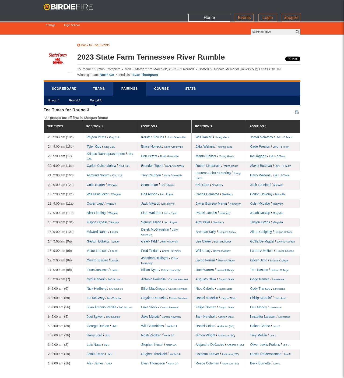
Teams (99, 73)
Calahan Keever (217, 338)
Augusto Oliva (215, 263)
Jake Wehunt (214, 130)
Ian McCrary (104, 282)
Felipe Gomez (215, 291)
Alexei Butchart (270, 150)
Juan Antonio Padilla (110, 291)
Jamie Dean (99, 338)
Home (209, 6)
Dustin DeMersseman (271, 338)
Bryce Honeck (162, 130)
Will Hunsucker (104, 178)
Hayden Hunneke (164, 282)
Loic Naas (98, 329)
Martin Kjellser (215, 140)
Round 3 (95, 86)
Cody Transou (267, 273)
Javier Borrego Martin (218, 187)
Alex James (99, 347)
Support (291, 6)
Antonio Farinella (164, 263)
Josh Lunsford (267, 169)
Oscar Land (101, 187)
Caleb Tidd (159, 225)
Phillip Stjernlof (268, 282)
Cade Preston (269, 130)
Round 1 (54, 86)
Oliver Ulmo (269, 244)
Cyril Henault (104, 263)
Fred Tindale (161, 235)
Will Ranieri (213, 121)
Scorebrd (64, 73)
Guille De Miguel (272, 225)
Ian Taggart (268, 140)
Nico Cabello (214, 273)
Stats (190, 73)
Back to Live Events (93, 29)
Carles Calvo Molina (108, 150)
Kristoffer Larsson (270, 301)
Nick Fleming (102, 197)
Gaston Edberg (103, 225)
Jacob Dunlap (266, 197)
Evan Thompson (145, 59)
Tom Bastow (269, 254)
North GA (107, 59)
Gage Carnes (267, 263)
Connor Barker (103, 244)
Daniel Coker (215, 310)
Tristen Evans (266, 206)
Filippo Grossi (103, 206)
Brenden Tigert (162, 150)
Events (244, 6)
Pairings (129, 73)
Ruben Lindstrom (217, 150)
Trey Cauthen (161, 159)
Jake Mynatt (161, 301)
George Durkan (102, 310)
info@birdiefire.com (283, 371)
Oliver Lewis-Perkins (270, 329)
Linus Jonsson (102, 254)
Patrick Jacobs (213, 197)
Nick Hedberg (105, 273)
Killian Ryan (160, 254)
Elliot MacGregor (164, 273)
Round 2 (74, 86)
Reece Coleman (217, 347)
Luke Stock (160, 291)
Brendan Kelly (216, 216)
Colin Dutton (102, 169)
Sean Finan (157, 169)
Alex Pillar (210, 206)
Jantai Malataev (271, 121)
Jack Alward (158, 187)
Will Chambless (159, 310)
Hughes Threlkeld (160, 338)
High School (72, 15)
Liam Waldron (159, 197)
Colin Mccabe (266, 187)
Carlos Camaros (214, 178)
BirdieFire (73, 7)
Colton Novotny (267, 178)
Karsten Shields (163, 121)
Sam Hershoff (215, 301)
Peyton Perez (103, 121)
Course (161, 73)
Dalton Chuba (265, 310)
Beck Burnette (265, 347)
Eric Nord (209, 169)
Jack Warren (215, 254)
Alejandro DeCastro (220, 329)
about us (254, 371)
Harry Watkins (270, 159)
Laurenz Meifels (272, 235)
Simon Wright (215, 319)
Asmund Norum (105, 159)
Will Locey (213, 235)
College (51, 15)
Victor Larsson (102, 235)
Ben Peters (160, 140)
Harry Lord (98, 319)
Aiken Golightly (271, 216)
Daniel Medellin (216, 282)
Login (268, 6)
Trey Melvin (263, 319)
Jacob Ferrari (215, 244)
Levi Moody (265, 291)
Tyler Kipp (101, 130)
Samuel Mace (159, 206)
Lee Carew (213, 225)
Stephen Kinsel (159, 329)
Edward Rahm (102, 216)
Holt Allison (157, 178)
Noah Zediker (157, 319)
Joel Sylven (103, 301)
